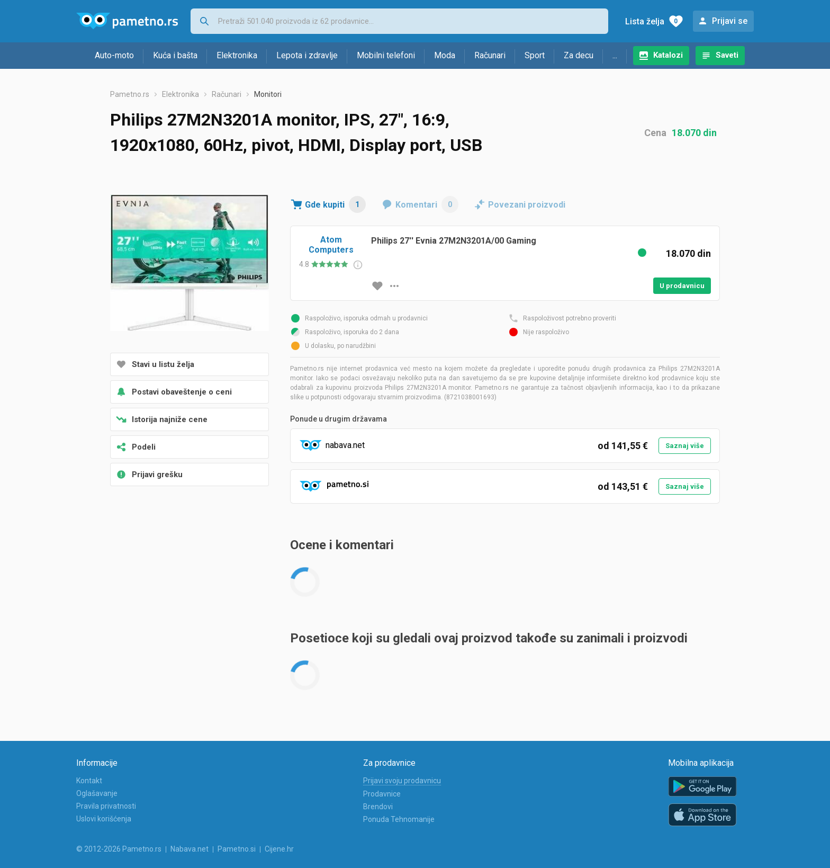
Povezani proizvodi (526, 205)
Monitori (268, 94)
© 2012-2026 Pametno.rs (118, 849)
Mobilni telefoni (386, 55)
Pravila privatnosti (106, 806)
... (614, 55)
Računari (490, 55)
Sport (535, 55)
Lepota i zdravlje (307, 55)
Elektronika (236, 55)
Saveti (727, 55)
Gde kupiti (335, 204)
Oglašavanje (97, 793)
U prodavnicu (682, 286)
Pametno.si (237, 849)
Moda (444, 55)
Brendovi (378, 806)
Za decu (578, 55)
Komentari (426, 204)
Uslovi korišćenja (103, 819)
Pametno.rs (129, 94)
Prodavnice (382, 794)
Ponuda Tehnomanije (399, 819)
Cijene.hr (279, 849)
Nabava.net (189, 849)
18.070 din (694, 132)
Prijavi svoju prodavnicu (402, 780)
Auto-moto (114, 55)
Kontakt (89, 780)
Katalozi (668, 55)
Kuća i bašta (175, 55)
